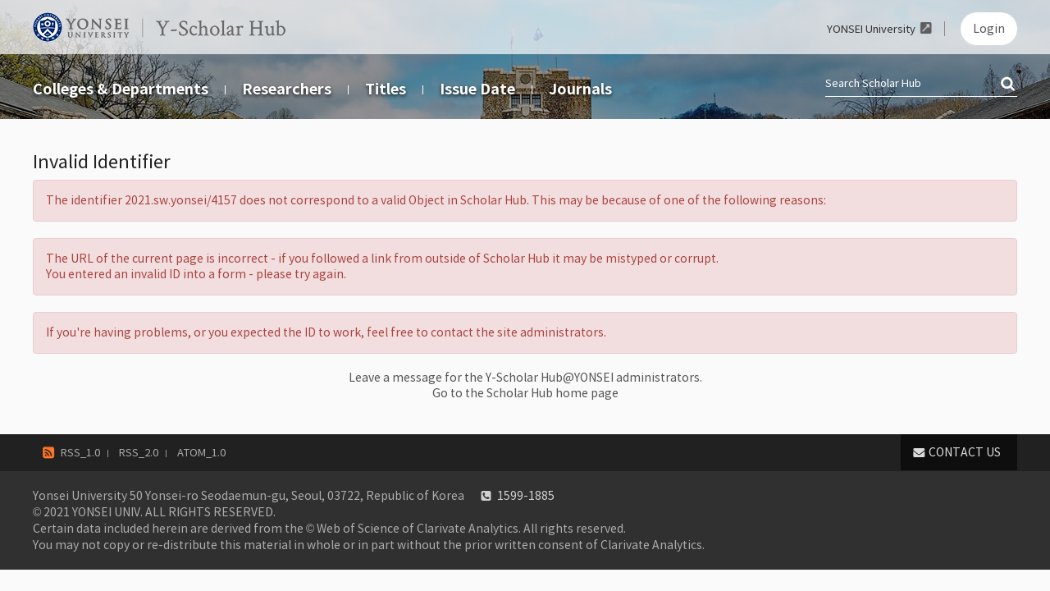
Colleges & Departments (120, 89)
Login (989, 28)
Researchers (286, 89)
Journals (580, 89)
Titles (385, 89)
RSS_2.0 (138, 453)
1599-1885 (526, 495)
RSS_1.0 (80, 453)
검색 (1009, 84)
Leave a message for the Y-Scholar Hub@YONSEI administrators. (525, 377)
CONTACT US (965, 452)
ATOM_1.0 (201, 453)
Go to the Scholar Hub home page (525, 393)
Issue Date (477, 89)
